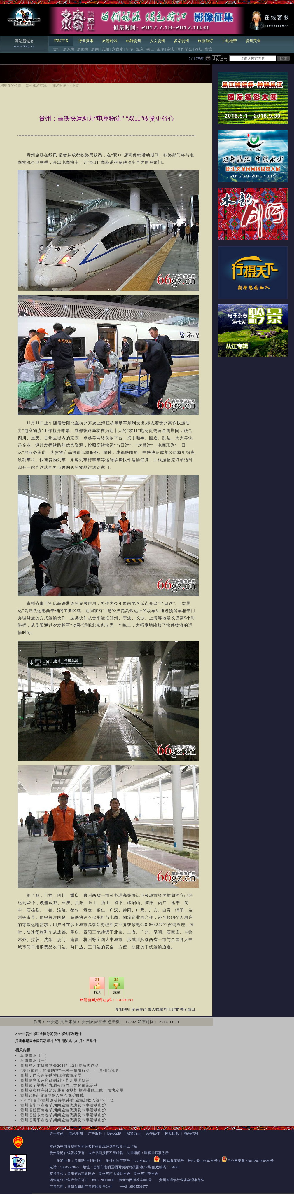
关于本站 (57, 1134)
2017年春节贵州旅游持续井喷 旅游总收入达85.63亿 (67, 1100)
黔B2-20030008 (103, 1180)
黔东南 (69, 49)
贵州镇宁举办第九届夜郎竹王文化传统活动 (59, 1085)
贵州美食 (253, 41)
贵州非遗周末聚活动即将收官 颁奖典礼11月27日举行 (56, 1041)
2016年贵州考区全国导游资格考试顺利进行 (48, 1034)
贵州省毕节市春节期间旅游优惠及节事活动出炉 (63, 1105)
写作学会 (184, 49)
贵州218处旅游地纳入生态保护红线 (52, 1095)
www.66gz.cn (24, 46)
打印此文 (171, 1009)
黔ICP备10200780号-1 (204, 1161)
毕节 (130, 49)
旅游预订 (205, 41)
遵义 (140, 49)
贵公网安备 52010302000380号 (250, 1161)
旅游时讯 (109, 41)
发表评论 (139, 1009)
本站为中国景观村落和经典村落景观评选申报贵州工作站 (93, 1146)
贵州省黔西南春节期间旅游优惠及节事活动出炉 (63, 1110)
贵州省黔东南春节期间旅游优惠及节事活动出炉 (63, 1115)
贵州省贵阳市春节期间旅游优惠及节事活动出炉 (63, 1120)
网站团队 (172, 1134)
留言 (209, 49)
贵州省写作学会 (146, 1174)
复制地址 (123, 1009)
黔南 (95, 49)
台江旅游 (196, 58)
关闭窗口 (187, 1009)
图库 (160, 49)
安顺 (105, 49)
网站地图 (76, 1134)
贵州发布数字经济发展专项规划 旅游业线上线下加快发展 (72, 1090)
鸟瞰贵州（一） (34, 1060)
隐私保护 (114, 1134)
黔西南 (83, 49)
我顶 (97, 992)
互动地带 (229, 41)
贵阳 (57, 49)
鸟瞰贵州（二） (34, 1055)
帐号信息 (191, 1134)
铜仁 (150, 49)
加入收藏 (155, 1009)
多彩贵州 (181, 41)
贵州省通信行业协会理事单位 (181, 1180)
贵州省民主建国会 (81, 1174)
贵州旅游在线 (36, 85)
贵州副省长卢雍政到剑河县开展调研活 (55, 1080)
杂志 (170, 49)
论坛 (198, 49)
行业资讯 (85, 41)
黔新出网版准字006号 (135, 1180)
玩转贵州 (133, 41)
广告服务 (95, 1134)
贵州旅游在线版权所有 (67, 1153)
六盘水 (117, 49)
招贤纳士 (134, 1134)
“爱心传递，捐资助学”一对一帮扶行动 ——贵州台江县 (70, 1070)
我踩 (116, 992)
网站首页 (61, 40)
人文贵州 (157, 41)
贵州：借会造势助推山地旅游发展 (51, 1075)
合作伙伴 (153, 1134)
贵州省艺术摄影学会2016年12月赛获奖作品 (59, 1065)
